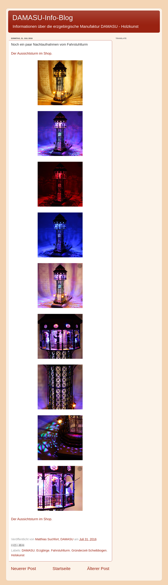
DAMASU (28, 550)
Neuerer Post (23, 568)
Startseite (62, 568)
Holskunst (17, 555)
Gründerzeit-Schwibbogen (89, 550)
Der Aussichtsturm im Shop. (31, 53)
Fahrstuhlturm (60, 550)
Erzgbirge (42, 550)
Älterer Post (98, 568)
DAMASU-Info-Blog (42, 18)
